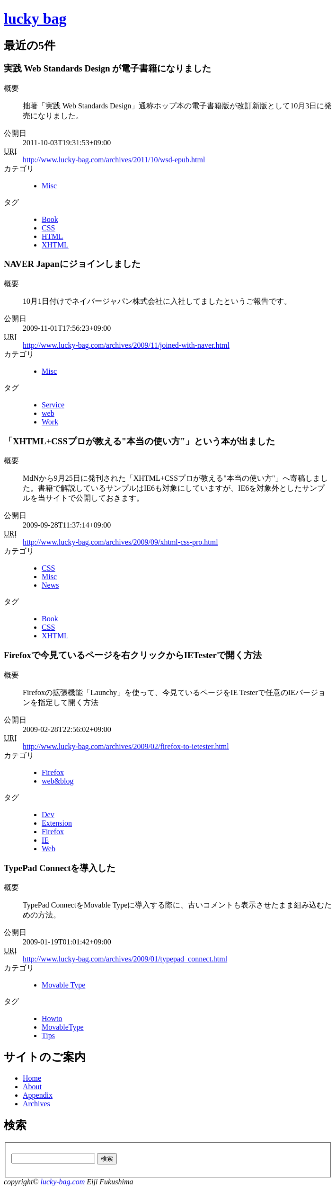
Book (50, 219)
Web (48, 849)
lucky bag (35, 18)
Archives (36, 1104)
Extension (57, 823)
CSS (48, 228)
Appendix (38, 1095)
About (32, 1087)
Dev (48, 815)
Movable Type (63, 985)
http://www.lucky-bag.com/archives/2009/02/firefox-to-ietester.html (126, 746)
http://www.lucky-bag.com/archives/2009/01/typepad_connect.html (125, 959)
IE (45, 840)
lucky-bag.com (62, 1182)
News (50, 585)
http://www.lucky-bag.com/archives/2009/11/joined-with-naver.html (126, 345)
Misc (49, 186)
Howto (52, 1018)
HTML (52, 236)
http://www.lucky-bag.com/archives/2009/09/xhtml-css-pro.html (120, 542)
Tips (48, 1035)
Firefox (53, 772)
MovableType (63, 1027)
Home (32, 1078)
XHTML (55, 245)
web (48, 413)
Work (50, 422)
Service (53, 405)
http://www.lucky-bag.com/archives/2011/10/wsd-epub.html (114, 160)
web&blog (58, 781)
